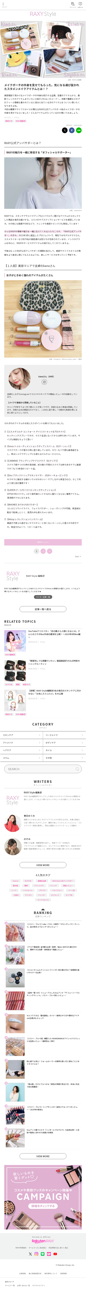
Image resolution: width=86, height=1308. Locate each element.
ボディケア (51, 742)
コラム (16, 117)
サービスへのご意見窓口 (37, 1248)
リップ (13, 890)
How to (15, 881)
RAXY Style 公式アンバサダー (63, 881)
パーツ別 (71, 890)
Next (77, 556)
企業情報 (22, 1273)
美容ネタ (8, 121)
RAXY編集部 (20, 121)
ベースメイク (52, 735)
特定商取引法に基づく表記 (58, 1248)
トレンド (53, 885)
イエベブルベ (57, 890)
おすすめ (8, 684)
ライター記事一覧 (43, 597)
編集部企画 (42, 881)
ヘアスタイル (27, 890)
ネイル (49, 750)
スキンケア (8, 735)
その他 (49, 757)
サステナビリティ (38, 1285)
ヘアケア (7, 750)
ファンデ (41, 895)
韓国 (17, 684)
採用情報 (63, 1273)
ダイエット (55, 895)
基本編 (15, 885)
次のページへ (43, 542)
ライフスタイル (43, 900)
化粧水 (16, 895)
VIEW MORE (43, 865)
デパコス (28, 895)
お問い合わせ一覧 (23, 1285)
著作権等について (50, 1273)
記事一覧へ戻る (43, 609)
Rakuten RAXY (16, 5)
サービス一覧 (10, 1285)
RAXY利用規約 (21, 1248)
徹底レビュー (68, 885)
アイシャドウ (39, 885)
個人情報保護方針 (35, 1273)
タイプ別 (69, 895)
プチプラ (42, 890)
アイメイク (8, 742)
